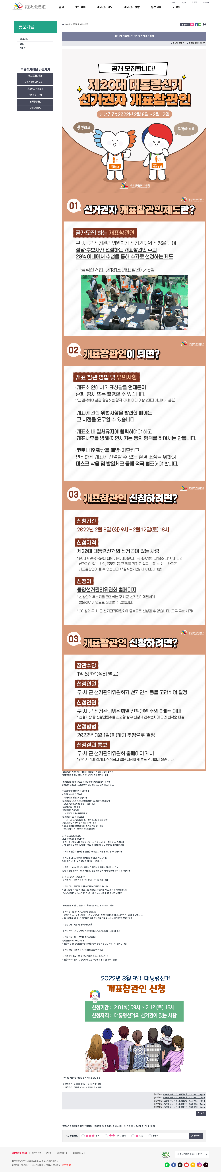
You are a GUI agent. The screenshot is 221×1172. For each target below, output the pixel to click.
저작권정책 (36, 1153)
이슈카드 (24, 39)
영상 (22, 44)
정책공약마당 (35, 108)
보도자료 (80, 7)
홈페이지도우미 (78, 1153)
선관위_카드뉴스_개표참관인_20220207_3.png (184, 1104)
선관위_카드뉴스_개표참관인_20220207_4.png (184, 1107)
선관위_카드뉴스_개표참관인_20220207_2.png (184, 1101)
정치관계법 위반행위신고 (35, 82)
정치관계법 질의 (35, 76)
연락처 (49, 1153)
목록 (201, 1113)
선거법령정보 (35, 102)
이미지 (23, 48)
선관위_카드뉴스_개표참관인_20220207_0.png (184, 1094)
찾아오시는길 (62, 1153)
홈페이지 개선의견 (35, 89)
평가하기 (196, 1136)
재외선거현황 (132, 7)
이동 (206, 1154)
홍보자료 (156, 7)
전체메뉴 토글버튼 (206, 7)
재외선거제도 (105, 7)
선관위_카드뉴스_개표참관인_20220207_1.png (184, 1098)
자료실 (177, 7)
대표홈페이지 (4, 586)
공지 (61, 7)
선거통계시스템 (35, 95)
